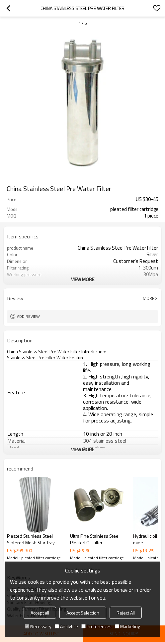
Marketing (127, 626)
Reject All (126, 612)
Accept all (40, 612)
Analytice (66, 626)
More (148, 298)
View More (82, 279)
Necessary (38, 626)
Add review (28, 316)
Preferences (96, 626)
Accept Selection (82, 612)
